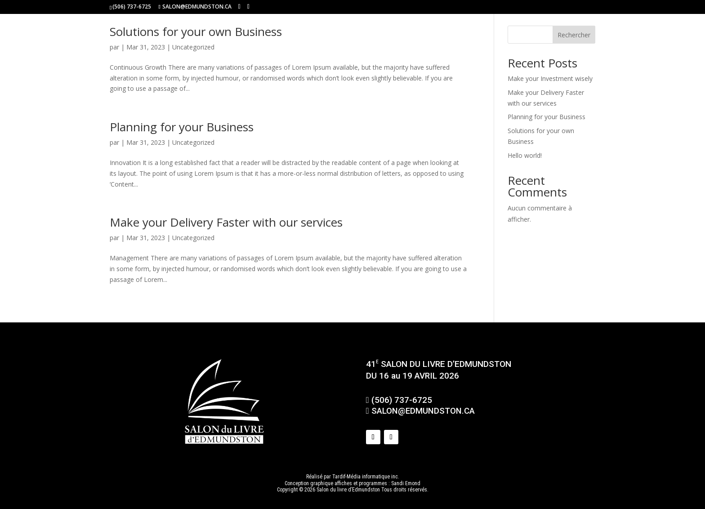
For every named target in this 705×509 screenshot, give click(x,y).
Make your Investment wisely (550, 78)
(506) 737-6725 (131, 6)
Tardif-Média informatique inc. (365, 476)
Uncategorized (193, 47)
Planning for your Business (182, 127)
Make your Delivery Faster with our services (226, 222)
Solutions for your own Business (196, 31)
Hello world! (525, 155)
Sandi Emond (405, 483)
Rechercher (574, 35)
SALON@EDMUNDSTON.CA (420, 411)
